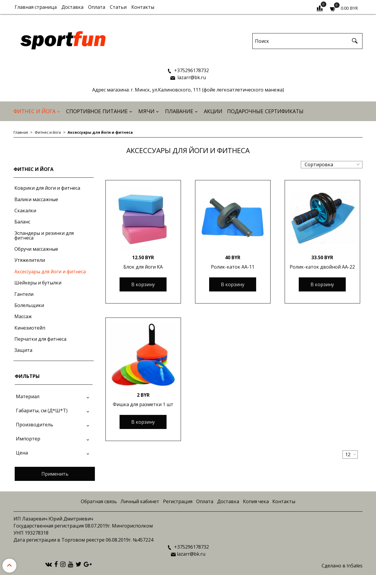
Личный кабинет (139, 501)
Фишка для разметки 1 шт (143, 404)
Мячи (146, 111)
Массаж (23, 316)
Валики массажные (36, 199)
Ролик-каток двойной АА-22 (322, 267)
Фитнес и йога (35, 111)
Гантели (23, 294)
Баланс (22, 221)
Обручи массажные (36, 249)
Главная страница (36, 7)
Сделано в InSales (342, 565)
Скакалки (25, 210)
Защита (23, 350)
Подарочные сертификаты (265, 111)
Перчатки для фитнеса (40, 339)
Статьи (118, 7)
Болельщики (29, 305)
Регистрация (177, 501)
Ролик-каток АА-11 (232, 267)
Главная (21, 132)
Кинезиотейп (29, 328)
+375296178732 (191, 70)
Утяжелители (29, 260)
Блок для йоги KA (143, 267)
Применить (54, 474)
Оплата (96, 7)
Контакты (142, 7)
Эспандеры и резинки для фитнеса (44, 235)
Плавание (179, 111)
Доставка (72, 7)
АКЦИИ (213, 111)
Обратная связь (99, 501)
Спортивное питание (97, 111)
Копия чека (256, 501)
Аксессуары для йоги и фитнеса (50, 271)
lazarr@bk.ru (191, 77)
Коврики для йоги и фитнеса (47, 188)
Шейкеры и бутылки (37, 282)
